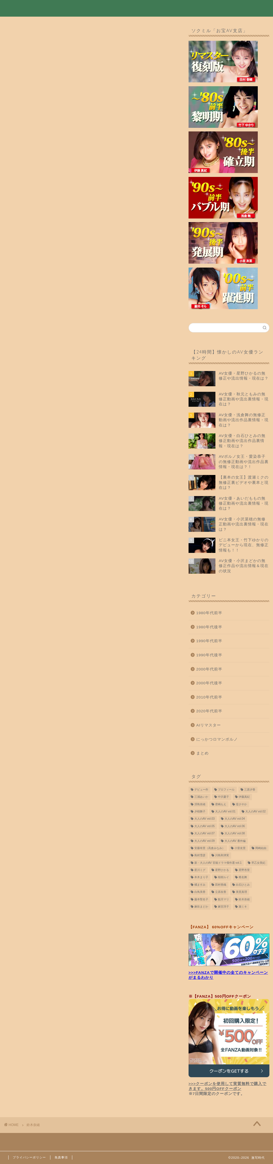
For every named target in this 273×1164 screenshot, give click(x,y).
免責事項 (61, 1157)
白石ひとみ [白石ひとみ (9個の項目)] (243, 885)
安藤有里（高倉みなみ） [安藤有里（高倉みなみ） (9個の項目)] (209, 848)
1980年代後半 (209, 628)
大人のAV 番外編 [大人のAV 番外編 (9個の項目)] (235, 841)
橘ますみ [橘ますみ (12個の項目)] (199, 885)
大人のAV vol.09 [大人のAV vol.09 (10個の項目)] (204, 841)
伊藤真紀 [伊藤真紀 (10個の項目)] (244, 797)
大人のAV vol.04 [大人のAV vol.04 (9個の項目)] (235, 819)
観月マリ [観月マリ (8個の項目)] (223, 899)
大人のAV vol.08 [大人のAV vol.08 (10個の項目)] (235, 833)
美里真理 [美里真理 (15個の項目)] (241, 892)
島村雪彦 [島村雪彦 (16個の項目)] (199, 855)
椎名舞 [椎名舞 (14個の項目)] (243, 878)
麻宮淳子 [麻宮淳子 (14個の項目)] (223, 907)
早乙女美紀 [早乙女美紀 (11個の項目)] (258, 863)
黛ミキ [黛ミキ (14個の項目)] (243, 907)
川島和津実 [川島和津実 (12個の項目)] (222, 855)
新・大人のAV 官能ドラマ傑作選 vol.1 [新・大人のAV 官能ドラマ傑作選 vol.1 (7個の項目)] (218, 863)
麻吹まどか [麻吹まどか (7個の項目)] (201, 907)
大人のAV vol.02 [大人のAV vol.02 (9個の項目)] (255, 812)
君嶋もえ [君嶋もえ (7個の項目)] (220, 804)
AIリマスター (208, 726)
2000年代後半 (209, 684)
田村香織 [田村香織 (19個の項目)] (220, 885)
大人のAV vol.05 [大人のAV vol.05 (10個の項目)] (204, 826)
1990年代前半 (209, 641)
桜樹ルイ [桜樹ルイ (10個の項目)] (223, 878)
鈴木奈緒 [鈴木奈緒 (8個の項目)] (244, 899)
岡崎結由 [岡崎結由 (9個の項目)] (260, 848)
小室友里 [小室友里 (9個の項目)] (240, 848)
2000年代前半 (209, 669)
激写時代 (19, 8)
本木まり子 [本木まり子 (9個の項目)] (201, 878)
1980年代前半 (209, 613)
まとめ (202, 754)
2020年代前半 (209, 712)
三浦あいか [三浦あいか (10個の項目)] (201, 797)
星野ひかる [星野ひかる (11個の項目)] (222, 870)
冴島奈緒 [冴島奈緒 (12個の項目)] (199, 804)
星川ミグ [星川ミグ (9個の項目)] (199, 870)
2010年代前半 (209, 698)
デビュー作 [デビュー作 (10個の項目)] (201, 790)
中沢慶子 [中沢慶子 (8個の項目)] (223, 797)
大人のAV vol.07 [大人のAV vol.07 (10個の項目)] (204, 833)
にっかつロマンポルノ (217, 740)
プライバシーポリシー (29, 1157)
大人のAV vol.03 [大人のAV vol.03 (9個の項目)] (204, 819)
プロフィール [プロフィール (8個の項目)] (226, 790)
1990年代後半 (209, 656)
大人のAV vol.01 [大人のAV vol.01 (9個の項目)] (225, 812)
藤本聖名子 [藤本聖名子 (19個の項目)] (201, 899)
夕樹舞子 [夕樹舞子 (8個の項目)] (199, 812)
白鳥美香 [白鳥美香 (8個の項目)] (199, 892)
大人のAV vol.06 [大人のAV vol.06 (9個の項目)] (235, 826)
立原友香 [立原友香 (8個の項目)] (220, 892)
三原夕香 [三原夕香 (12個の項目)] (249, 790)
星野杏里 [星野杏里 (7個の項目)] (244, 870)
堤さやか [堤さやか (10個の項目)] (241, 804)
